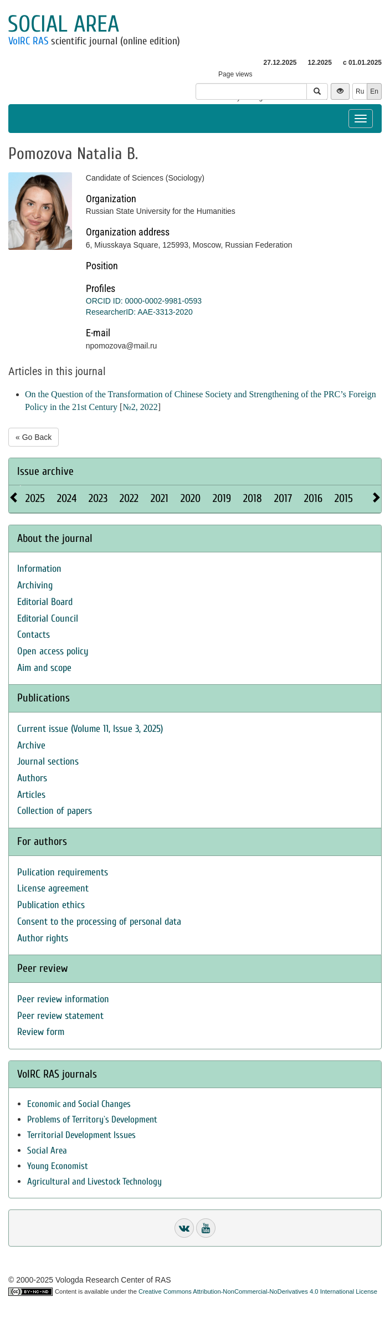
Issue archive (45, 471)
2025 (35, 498)
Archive (31, 745)
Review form (40, 1032)
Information (39, 569)
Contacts (33, 634)
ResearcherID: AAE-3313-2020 (139, 311)
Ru (360, 91)
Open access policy (53, 651)
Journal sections (48, 761)
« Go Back (34, 437)
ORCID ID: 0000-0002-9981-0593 (144, 300)
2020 (191, 498)
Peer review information (63, 999)
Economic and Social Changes (79, 1104)
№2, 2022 (139, 407)
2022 (129, 498)
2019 (222, 498)
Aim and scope (44, 668)
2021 (159, 498)
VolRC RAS (28, 41)
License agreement (53, 888)
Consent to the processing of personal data (99, 921)
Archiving (35, 585)
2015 (344, 498)
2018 (252, 498)
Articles (31, 795)
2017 (283, 498)
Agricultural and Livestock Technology (94, 1181)
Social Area (47, 1150)
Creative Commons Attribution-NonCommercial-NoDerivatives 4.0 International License (257, 1291)
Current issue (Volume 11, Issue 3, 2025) (90, 729)
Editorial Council (47, 618)
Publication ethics (51, 905)
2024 (66, 498)
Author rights (42, 938)
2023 (98, 498)
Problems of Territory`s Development (92, 1119)
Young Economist (57, 1166)
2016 (313, 498)
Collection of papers (54, 811)
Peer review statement (60, 1016)
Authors (32, 778)
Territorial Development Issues (81, 1135)
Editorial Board (45, 602)
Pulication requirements (62, 872)
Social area (63, 24)
